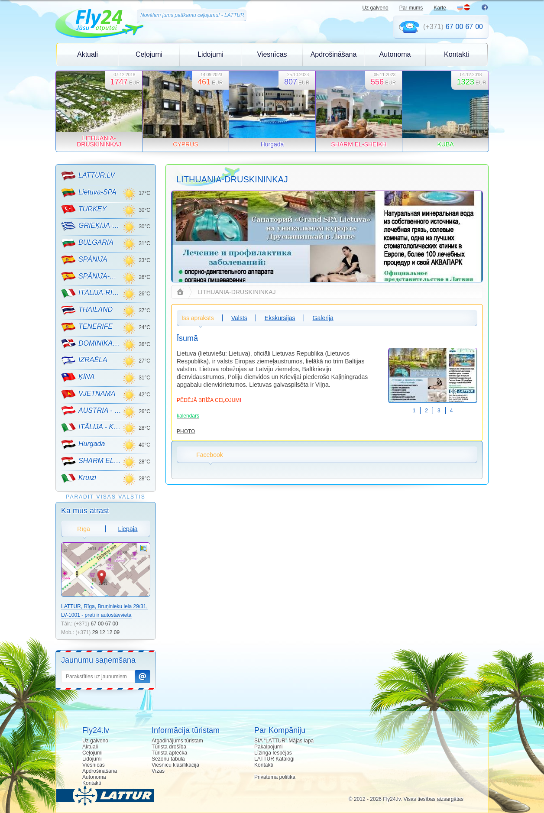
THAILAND (87, 310)
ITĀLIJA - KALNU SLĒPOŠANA (91, 427)
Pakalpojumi (268, 747)
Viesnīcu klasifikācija (175, 765)
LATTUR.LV (88, 175)
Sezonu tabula (168, 759)
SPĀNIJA (84, 260)
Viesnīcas (272, 54)
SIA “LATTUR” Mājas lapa (284, 741)
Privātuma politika (274, 777)
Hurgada (83, 444)
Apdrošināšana (334, 54)
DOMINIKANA (91, 343)
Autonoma (395, 54)
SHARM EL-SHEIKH (91, 461)
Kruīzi (78, 478)
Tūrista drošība (169, 747)
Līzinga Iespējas (273, 753)
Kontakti (456, 54)
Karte (440, 8)
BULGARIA (87, 243)
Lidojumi (210, 54)
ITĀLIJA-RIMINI (91, 293)
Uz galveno (376, 8)
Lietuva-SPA (89, 192)
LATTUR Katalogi (274, 759)
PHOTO (186, 431)
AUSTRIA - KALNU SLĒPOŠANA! (91, 410)
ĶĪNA (77, 377)
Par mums (411, 8)
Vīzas (158, 771)
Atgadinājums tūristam (177, 741)
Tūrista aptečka (169, 753)
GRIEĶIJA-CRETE (91, 226)
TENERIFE (87, 327)
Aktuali (87, 54)
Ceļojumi (149, 54)
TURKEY (84, 209)
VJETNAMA (88, 394)
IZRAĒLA (84, 360)
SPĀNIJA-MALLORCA (91, 276)
